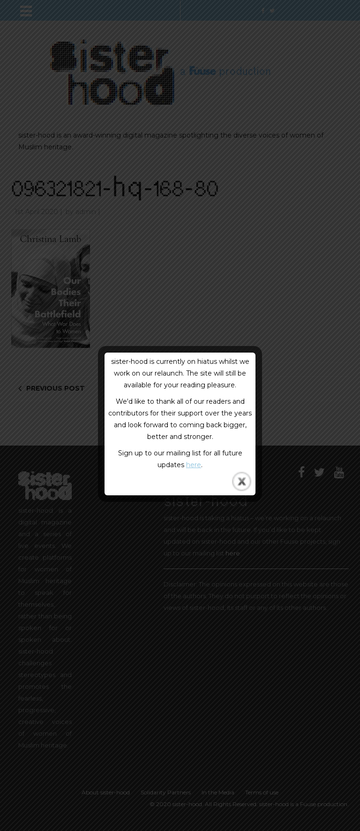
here (193, 465)
